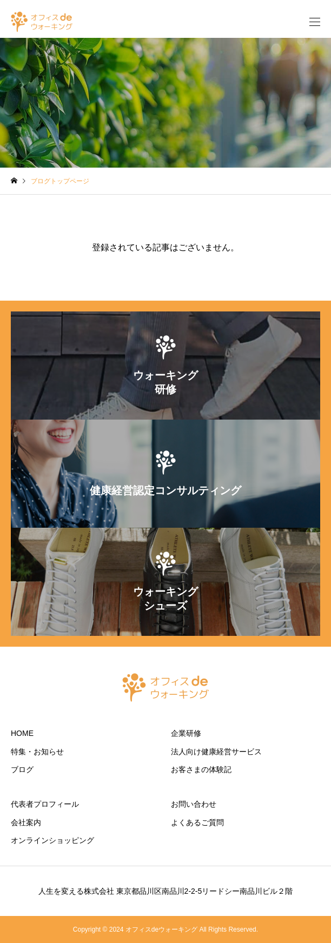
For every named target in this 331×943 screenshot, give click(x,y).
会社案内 (26, 822)
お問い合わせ (193, 804)
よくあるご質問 (197, 822)
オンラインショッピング (52, 840)
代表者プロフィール (45, 804)
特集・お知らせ (37, 751)
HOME (22, 733)
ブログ (22, 769)
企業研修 (186, 733)
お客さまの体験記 (201, 769)
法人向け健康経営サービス (216, 751)
